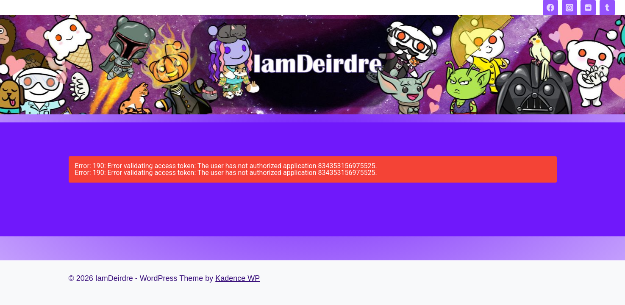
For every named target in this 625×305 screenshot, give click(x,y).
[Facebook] (550, 7)
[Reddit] (588, 7)
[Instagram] (569, 7)
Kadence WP (237, 278)
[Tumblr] (607, 7)
